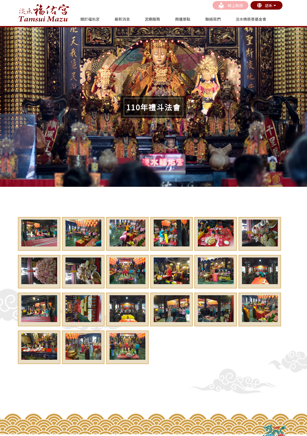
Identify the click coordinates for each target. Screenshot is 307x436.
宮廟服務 (152, 19)
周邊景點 (182, 19)
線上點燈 (230, 5)
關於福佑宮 (90, 19)
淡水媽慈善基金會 (251, 19)
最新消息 (122, 19)
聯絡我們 (213, 19)
